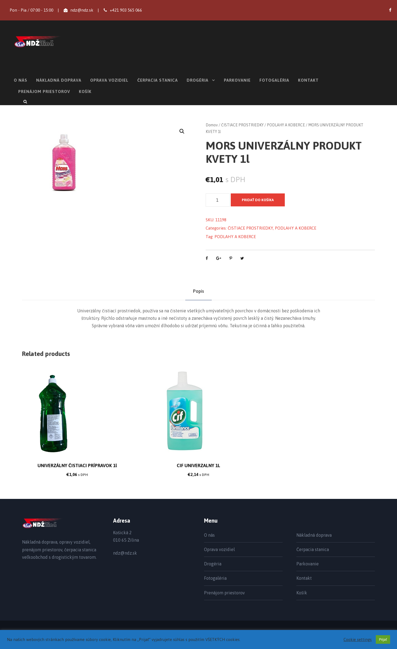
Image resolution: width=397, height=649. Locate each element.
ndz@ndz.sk (81, 10)
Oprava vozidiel (109, 80)
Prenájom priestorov (44, 91)
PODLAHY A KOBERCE (286, 125)
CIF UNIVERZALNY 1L (198, 465)
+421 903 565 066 (126, 10)
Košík (85, 91)
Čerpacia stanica (157, 80)
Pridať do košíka (258, 200)
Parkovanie (237, 80)
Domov (212, 125)
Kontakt (308, 80)
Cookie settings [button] (358, 639)
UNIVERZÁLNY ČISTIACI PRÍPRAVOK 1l (77, 465)
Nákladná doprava (58, 80)
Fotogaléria (274, 80)
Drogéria (197, 80)
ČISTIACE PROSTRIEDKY (242, 125)
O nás (20, 80)
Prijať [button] (383, 639)
